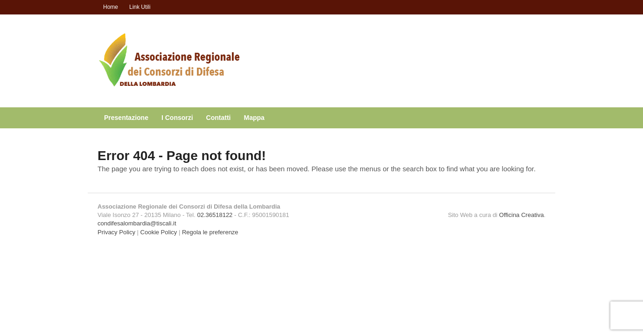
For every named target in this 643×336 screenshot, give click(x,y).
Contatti (218, 117)
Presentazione (126, 117)
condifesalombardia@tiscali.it (137, 223)
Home (110, 7)
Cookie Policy (158, 232)
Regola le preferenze (210, 232)
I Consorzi (177, 117)
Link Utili (139, 7)
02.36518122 (214, 214)
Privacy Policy (116, 232)
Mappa (254, 117)
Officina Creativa (521, 214)
